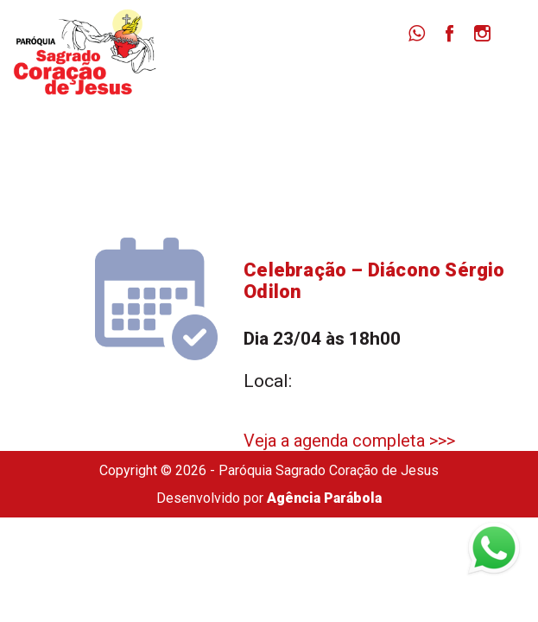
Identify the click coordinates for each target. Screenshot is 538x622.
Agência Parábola (324, 498)
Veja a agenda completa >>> (349, 440)
